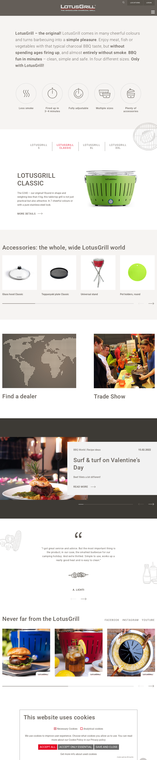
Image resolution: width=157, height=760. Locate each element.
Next (151, 303)
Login (149, 3)
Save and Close (106, 746)
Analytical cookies (93, 728)
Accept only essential (75, 746)
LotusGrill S (39, 146)
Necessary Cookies (67, 728)
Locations (135, 3)
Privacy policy (98, 739)
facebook (112, 620)
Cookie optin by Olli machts (125, 757)
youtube (148, 620)
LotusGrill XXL (118, 146)
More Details (26, 213)
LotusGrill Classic (65, 146)
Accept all (48, 746)
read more (81, 486)
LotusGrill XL (91, 146)
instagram (130, 620)
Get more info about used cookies (78, 754)
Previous (141, 303)
